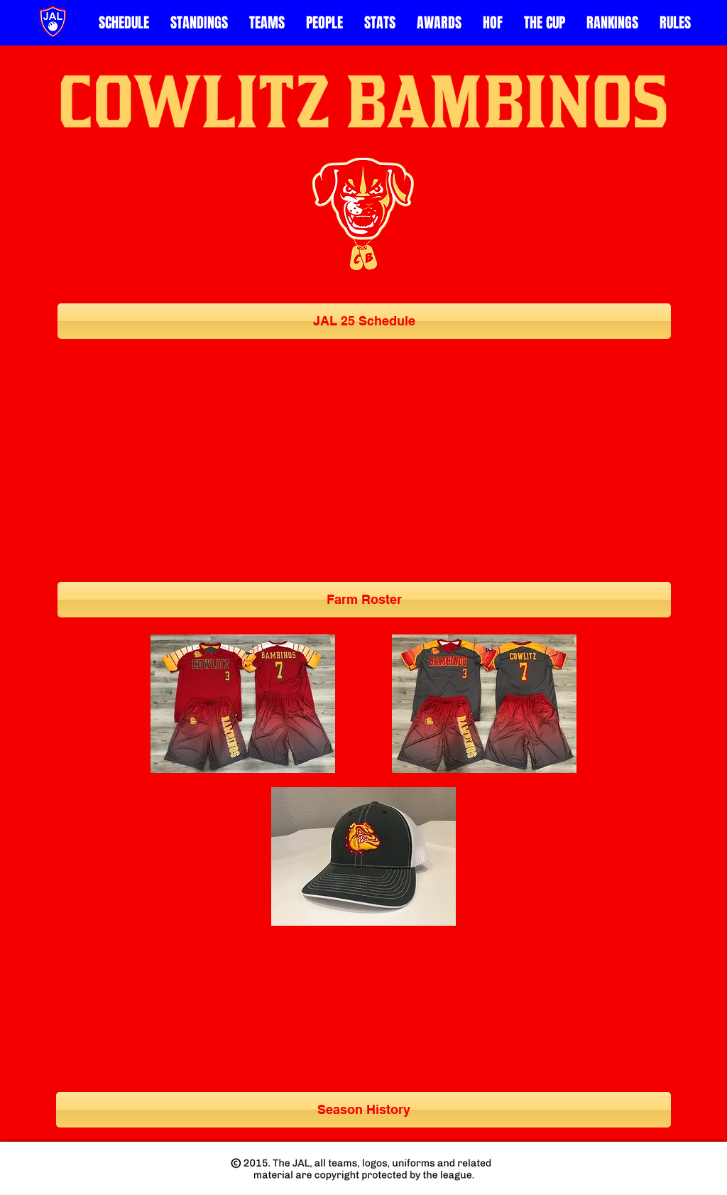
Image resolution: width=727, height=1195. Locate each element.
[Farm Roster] (364, 599)
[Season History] (363, 1110)
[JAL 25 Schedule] (364, 321)
